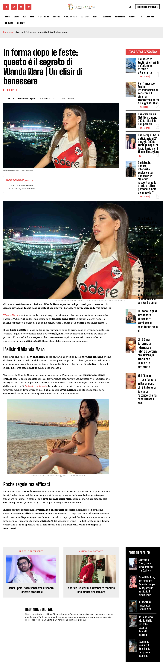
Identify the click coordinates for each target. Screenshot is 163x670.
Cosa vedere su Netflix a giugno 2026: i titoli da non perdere (147, 119)
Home (5, 32)
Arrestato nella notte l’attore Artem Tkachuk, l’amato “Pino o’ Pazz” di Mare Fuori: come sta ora (147, 258)
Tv (140, 156)
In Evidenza (144, 76)
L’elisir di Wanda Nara (22, 185)
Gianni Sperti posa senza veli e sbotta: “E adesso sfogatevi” (31, 590)
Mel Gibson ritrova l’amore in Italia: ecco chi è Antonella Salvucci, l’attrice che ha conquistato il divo (147, 389)
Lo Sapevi (143, 107)
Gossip (11, 32)
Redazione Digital (26, 98)
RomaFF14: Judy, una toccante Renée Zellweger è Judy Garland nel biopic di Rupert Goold (146, 586)
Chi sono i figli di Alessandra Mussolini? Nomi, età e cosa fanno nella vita (148, 321)
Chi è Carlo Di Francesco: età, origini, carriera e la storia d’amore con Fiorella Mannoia (148, 228)
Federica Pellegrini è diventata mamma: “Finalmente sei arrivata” (91, 590)
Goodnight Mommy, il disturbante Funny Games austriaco (145, 648)
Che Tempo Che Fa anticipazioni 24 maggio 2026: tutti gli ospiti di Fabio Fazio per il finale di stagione (148, 143)
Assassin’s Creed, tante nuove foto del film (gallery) (145, 565)
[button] (130, 7)
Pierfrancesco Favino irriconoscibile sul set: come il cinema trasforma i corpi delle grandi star (148, 93)
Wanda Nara (10, 315)
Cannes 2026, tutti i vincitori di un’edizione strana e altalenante (148, 65)
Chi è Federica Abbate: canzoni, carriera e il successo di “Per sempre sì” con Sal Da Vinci (147, 290)
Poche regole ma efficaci (23, 188)
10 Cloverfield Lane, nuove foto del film (145, 605)
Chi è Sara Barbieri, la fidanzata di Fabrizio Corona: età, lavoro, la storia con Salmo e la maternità (147, 353)
